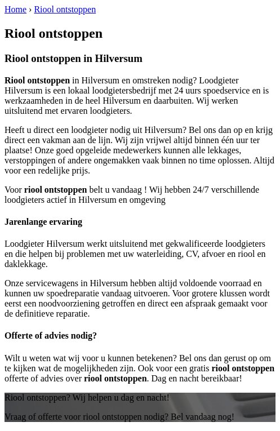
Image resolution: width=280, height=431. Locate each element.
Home (15, 9)
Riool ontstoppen (65, 9)
